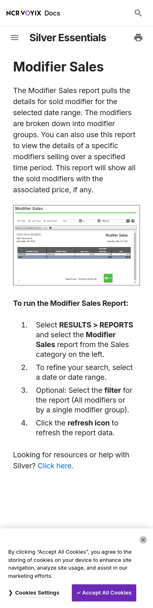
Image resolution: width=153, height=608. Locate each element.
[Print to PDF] (138, 37)
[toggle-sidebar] (15, 37)
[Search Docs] (138, 13)
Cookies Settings (37, 592)
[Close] (143, 540)
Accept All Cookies (107, 592)
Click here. (55, 465)
